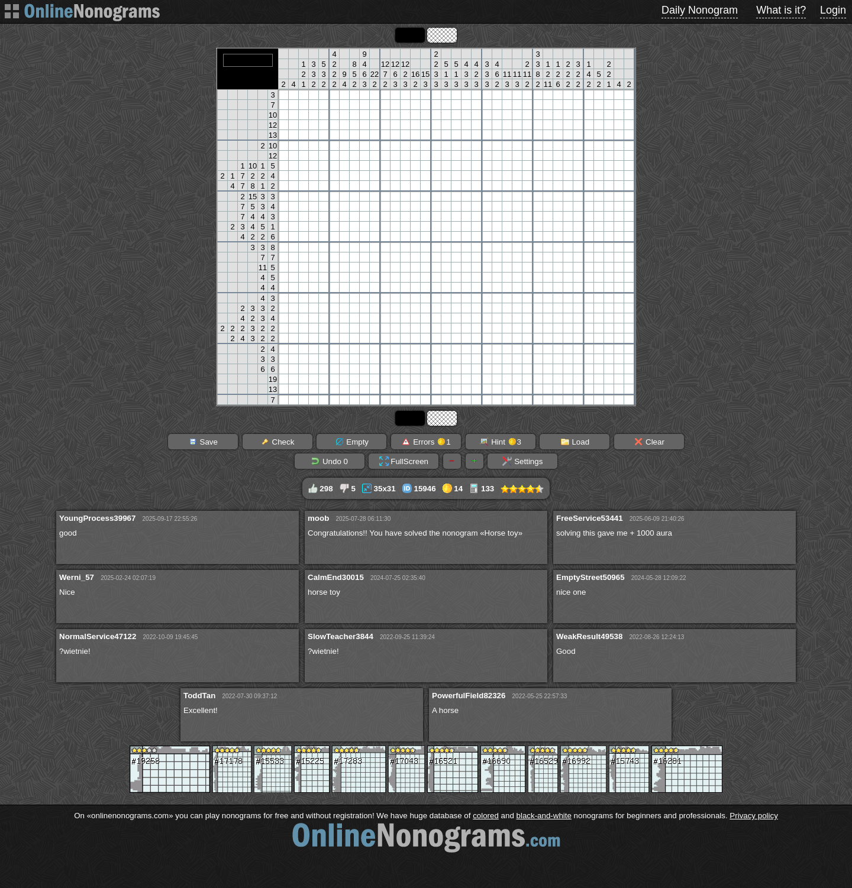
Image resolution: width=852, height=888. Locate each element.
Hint (500, 441)
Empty (352, 441)
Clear (649, 441)
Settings (522, 461)
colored (486, 815)
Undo (329, 461)
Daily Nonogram (699, 10)
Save (203, 441)
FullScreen (403, 461)
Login (833, 10)
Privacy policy (753, 815)
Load (574, 441)
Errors (425, 441)
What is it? (781, 10)
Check (277, 441)
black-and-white (544, 815)
